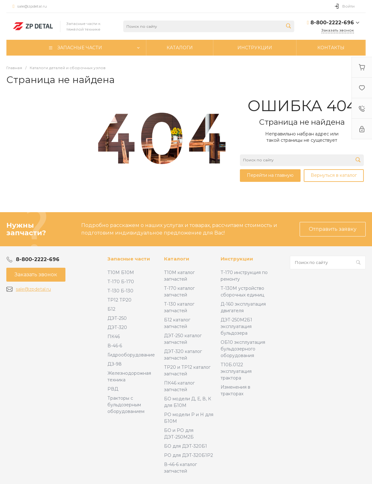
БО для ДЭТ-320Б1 (185, 446)
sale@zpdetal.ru (32, 6)
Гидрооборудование (131, 355)
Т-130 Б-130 (120, 291)
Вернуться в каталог (334, 175)
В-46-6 (114, 346)
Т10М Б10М (120, 272)
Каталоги (176, 259)
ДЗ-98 (114, 364)
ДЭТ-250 (117, 318)
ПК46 (113, 336)
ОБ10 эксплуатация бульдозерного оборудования (243, 348)
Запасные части (128, 259)
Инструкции (237, 259)
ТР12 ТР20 (119, 300)
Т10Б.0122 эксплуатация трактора (236, 371)
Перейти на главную (270, 175)
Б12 (111, 309)
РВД (112, 389)
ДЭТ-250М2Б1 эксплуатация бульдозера (236, 326)
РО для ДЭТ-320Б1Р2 (188, 455)
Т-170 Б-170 (120, 281)
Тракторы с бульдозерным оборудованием (125, 404)
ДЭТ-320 (117, 327)
